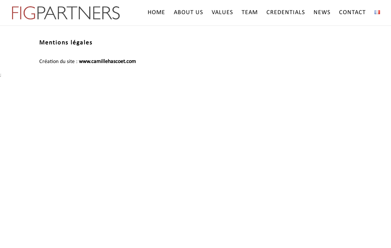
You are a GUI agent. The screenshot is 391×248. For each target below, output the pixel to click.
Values (222, 13)
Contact (352, 13)
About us (188, 13)
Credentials (285, 13)
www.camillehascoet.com (107, 61)
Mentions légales (66, 43)
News (322, 13)
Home (156, 13)
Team (250, 13)
